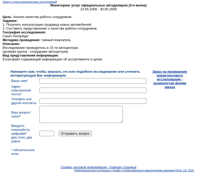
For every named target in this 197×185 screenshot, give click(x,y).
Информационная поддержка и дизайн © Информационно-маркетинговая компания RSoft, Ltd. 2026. (134, 173)
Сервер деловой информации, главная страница (98, 170)
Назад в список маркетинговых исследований (30, 2)
